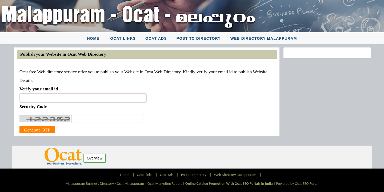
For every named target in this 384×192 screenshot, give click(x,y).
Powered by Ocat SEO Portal (297, 183)
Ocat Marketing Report (164, 183)
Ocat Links (123, 38)
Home (93, 38)
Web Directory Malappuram (263, 38)
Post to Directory (199, 38)
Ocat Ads (156, 38)
